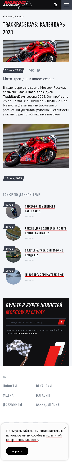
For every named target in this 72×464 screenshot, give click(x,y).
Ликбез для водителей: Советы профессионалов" (46, 230)
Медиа (8, 395)
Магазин (43, 395)
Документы (12, 404)
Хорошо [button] (17, 451)
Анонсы (19, 16)
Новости (7, 16)
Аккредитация (48, 404)
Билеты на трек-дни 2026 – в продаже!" (44, 252)
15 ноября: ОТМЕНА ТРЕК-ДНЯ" (44, 275)
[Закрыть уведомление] (65, 427)
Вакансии (44, 386)
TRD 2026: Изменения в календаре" (40, 208)
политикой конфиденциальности (34, 437)
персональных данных (25, 333)
